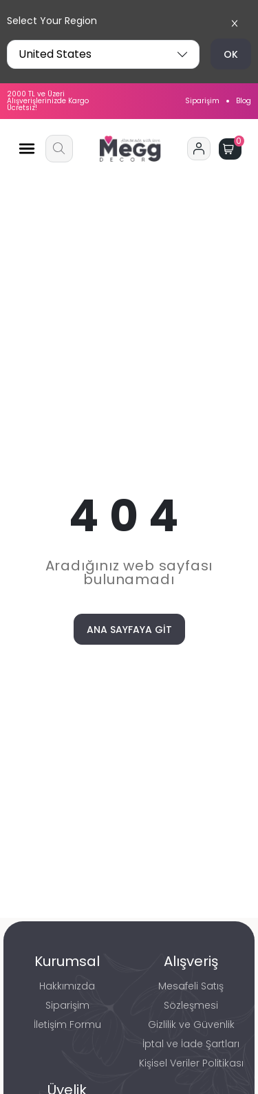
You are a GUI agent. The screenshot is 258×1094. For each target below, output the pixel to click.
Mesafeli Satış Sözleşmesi (191, 995)
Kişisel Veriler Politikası (191, 1063)
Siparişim (202, 101)
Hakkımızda (67, 986)
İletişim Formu (67, 1024)
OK (231, 54)
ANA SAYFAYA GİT (129, 629)
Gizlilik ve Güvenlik (191, 1024)
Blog (243, 101)
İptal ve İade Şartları (190, 1044)
